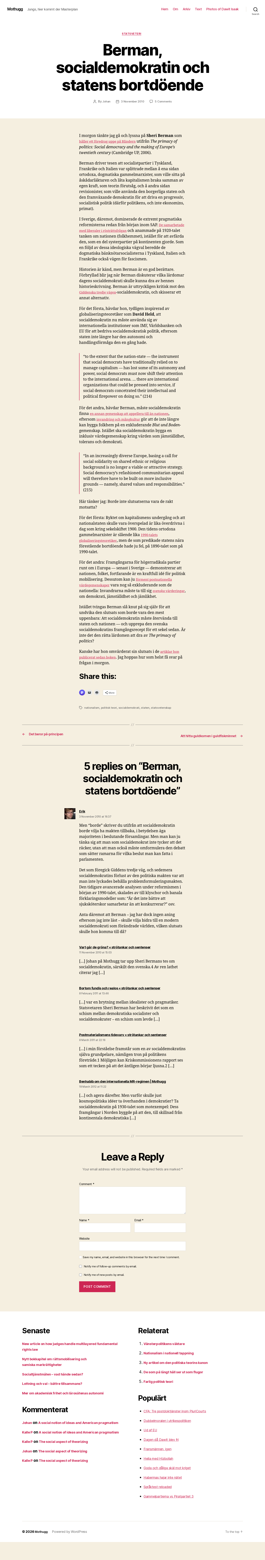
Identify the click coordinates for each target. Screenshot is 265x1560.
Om (175, 9)
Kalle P (28, 1456)
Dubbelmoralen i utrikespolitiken (172, 1438)
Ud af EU (152, 1448)
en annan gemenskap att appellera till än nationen (136, 420)
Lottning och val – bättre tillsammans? (56, 1401)
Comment (86, 1202)
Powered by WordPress (71, 1550)
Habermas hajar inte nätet (167, 1495)
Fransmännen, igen (161, 1467)
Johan (105, 102)
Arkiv (186, 9)
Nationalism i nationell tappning (172, 1371)
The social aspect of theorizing (69, 1471)
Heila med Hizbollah (161, 1476)
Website (84, 1256)
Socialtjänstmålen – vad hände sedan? (57, 1392)
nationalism (92, 714)
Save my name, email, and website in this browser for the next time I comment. (131, 1275)
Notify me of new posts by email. (104, 1293)
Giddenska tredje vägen (100, 299)
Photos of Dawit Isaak (222, 9)
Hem (164, 9)
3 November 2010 (132, 102)
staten (147, 714)
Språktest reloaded (160, 1504)
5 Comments (164, 102)
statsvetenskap (163, 714)
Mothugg (16, 9)
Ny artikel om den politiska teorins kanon (181, 1380)
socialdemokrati (130, 714)
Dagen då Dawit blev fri (164, 1457)
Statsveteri (132, 34)
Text (198, 9)
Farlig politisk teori (161, 1399)
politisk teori (109, 714)
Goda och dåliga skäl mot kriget (172, 1485)
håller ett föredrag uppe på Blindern (112, 142)
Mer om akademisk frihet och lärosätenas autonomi (69, 1411)
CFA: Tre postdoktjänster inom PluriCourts (181, 1429)
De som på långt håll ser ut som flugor (178, 1390)
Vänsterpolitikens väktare (167, 1361)
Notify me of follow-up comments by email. (110, 1284)
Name (84, 1238)
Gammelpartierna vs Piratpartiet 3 (174, 1514)
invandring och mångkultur (121, 426)
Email (139, 1238)
